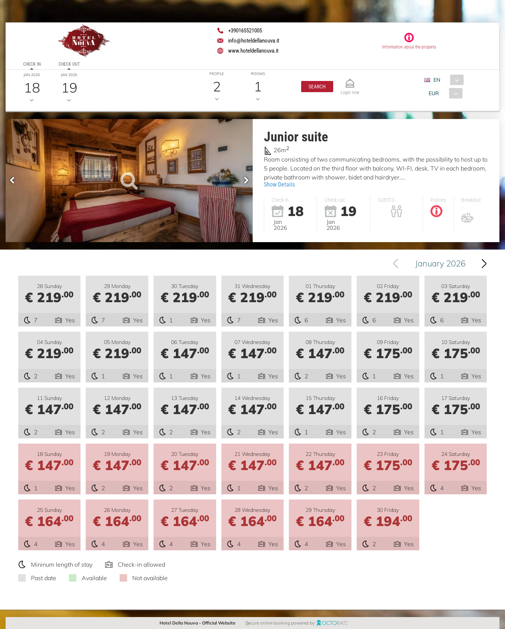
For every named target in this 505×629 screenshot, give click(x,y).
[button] (317, 86)
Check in (32, 64)
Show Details (279, 184)
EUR (434, 93)
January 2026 (440, 263)
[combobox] (446, 80)
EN (436, 79)
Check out (69, 64)
